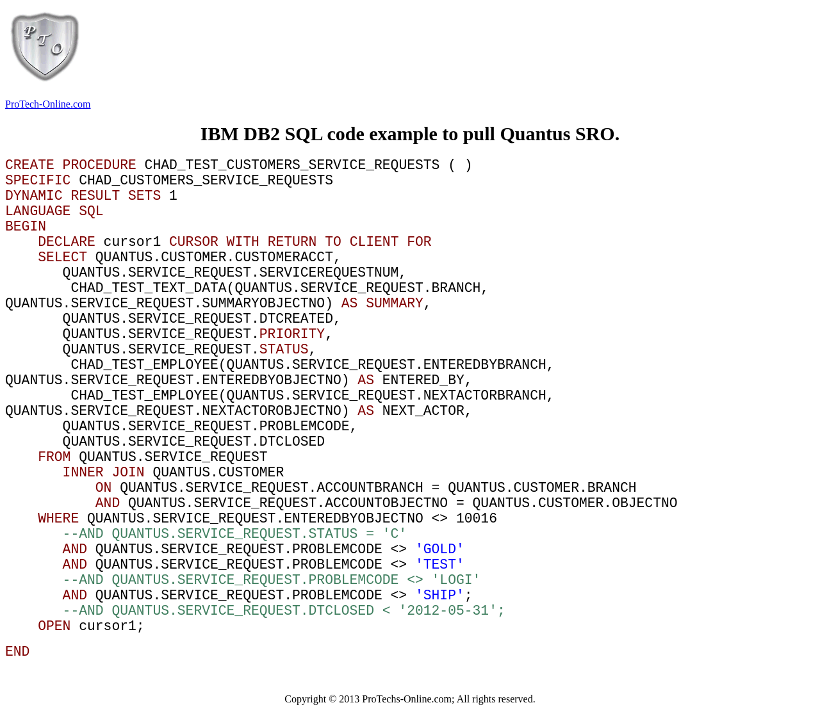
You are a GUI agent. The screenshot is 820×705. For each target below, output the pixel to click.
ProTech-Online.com (48, 104)
